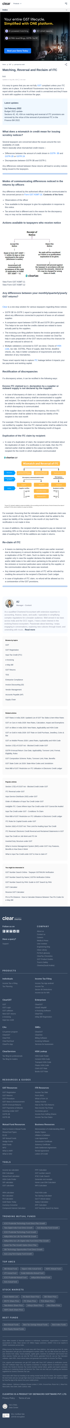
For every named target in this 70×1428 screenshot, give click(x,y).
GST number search (43, 1173)
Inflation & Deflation (42, 1135)
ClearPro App (7, 1044)
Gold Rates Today (9, 1202)
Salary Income (40, 1102)
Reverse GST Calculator (14, 892)
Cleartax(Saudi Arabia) (46, 965)
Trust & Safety (42, 962)
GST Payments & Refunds (12, 1108)
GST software (7, 1011)
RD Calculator (7, 1196)
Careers (40, 937)
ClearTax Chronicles (45, 956)
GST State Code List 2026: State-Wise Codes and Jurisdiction (29, 763)
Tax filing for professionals (12, 1056)
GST (10, 64)
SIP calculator (7, 1182)
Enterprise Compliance (14, 680)
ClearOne (38, 1035)
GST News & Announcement (13, 1102)
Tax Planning (7, 986)
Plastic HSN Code (42, 1065)
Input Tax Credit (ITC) (13, 655)
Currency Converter (10, 1205)
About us (40, 931)
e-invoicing (6, 1017)
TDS (7, 675)
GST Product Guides (45, 959)
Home (4, 64)
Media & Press (42, 941)
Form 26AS (39, 1095)
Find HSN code (41, 1193)
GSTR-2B (9, 156)
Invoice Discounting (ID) (14, 685)
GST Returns (10, 670)
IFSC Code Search (42, 1176)
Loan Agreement (41, 1138)
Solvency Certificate (42, 1145)
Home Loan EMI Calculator (45, 1182)
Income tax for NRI (42, 993)
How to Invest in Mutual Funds (14, 1129)
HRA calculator (8, 1193)
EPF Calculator (41, 1205)
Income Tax (39, 986)
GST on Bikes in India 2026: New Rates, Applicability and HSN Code (31, 728)
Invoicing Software (42, 1041)
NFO (4, 1148)
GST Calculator (11, 887)
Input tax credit (8, 1020)
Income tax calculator (10, 1170)
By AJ (4, 76)
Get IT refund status (42, 1199)
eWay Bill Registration (43, 1017)
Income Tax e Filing (9, 983)
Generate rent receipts (43, 1179)
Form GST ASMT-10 (33, 195)
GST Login (6, 1008)
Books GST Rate (41, 1071)
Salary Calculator (41, 1202)
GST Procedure (8, 1099)
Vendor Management (13, 690)
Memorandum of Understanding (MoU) (50, 1129)
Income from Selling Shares (45, 1114)
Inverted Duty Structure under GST (18, 841)
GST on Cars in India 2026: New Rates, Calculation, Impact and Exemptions (34, 723)
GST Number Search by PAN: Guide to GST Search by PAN (28, 882)
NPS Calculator (41, 1186)
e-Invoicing (9, 660)
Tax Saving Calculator (43, 1196)
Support (5, 944)
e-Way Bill (9, 665)
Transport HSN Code (43, 1062)
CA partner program (10, 1032)
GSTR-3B (6, 1117)
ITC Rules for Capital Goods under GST (20, 821)
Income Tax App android (44, 983)
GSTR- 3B (54, 153)
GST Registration (12, 650)
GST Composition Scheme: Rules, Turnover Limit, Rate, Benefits (30, 758)
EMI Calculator (8, 1173)
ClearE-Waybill (40, 1008)
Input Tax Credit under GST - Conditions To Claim (24, 811)
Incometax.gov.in (41, 1111)
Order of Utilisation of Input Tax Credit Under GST (24, 801)
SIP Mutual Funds (9, 1138)
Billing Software (41, 1038)
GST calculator (8, 1186)
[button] (35, 10)
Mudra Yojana (40, 1132)
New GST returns (9, 1014)
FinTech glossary (43, 953)
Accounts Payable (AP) (14, 695)
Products (17, 3)
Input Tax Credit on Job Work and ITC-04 (21, 836)
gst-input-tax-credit (19, 64)
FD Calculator (7, 1199)
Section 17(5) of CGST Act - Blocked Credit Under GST (26, 746)
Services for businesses (44, 1044)
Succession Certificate (43, 1141)
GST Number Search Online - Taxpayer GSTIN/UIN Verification (29, 872)
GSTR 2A (20, 156)
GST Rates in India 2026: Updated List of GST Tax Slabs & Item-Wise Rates (34, 718)
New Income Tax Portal (44, 1108)
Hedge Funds (7, 1141)
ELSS (4, 1135)
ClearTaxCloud (8, 1041)
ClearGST (39, 1004)
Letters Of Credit (41, 1154)
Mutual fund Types (9, 1132)
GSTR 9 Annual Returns (11, 1105)
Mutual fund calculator (10, 1176)
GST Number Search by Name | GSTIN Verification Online (27, 877)
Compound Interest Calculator (14, 1208)
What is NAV (7, 1154)
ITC (36, 360)
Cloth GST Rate (41, 1068)
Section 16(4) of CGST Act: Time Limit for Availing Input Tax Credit (30, 826)
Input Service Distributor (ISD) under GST (21, 796)
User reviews (42, 944)
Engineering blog (43, 947)
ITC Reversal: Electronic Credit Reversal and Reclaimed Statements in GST (34, 831)
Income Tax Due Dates (44, 1117)
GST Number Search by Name (47, 1208)
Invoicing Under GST (10, 1111)
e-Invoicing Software (43, 1011)
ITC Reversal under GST (15, 792)
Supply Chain (10, 700)
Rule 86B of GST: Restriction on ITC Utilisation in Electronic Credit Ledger (33, 768)
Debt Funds (6, 1145)
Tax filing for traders (10, 1059)
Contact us (41, 934)
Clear (4, 307)
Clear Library (42, 950)
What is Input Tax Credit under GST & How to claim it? (26, 854)
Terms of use (24, 1398)
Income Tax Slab (41, 1092)
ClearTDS (39, 1014)
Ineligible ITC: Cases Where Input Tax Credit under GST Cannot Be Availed (34, 806)
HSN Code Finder (42, 1056)
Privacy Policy (8, 1398)
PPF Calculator (41, 1170)
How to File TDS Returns (44, 1105)
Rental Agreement (42, 1151)
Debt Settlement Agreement (45, 1148)
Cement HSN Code (42, 1059)
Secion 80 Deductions (43, 990)
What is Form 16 (41, 1099)
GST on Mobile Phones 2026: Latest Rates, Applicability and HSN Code (33, 741)
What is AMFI (7, 1151)
